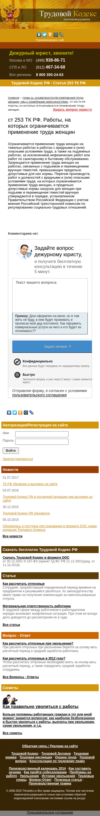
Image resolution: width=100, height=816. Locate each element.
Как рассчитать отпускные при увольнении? (38, 643)
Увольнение (29, 776)
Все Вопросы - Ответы (21, 677)
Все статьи (11, 625)
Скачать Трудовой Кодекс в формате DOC (36, 557)
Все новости (12, 536)
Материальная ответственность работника (37, 606)
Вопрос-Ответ (40, 780)
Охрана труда (66, 757)
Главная (13, 98)
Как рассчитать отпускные (24, 584)
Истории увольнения (58, 776)
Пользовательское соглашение (50, 812)
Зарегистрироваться (18, 459)
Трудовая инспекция (35, 757)
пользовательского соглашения (39, 395)
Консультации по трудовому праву (57, 761)
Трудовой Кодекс (24, 753)
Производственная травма (50, 783)
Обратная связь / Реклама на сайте (50, 746)
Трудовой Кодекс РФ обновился (26, 513)
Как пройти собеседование (45, 772)
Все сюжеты (12, 733)
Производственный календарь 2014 (37, 768)
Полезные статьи (68, 780)
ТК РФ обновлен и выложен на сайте (30, 484)
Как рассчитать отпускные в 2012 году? (34, 658)
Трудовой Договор (56, 753)
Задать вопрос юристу (72, 109)
